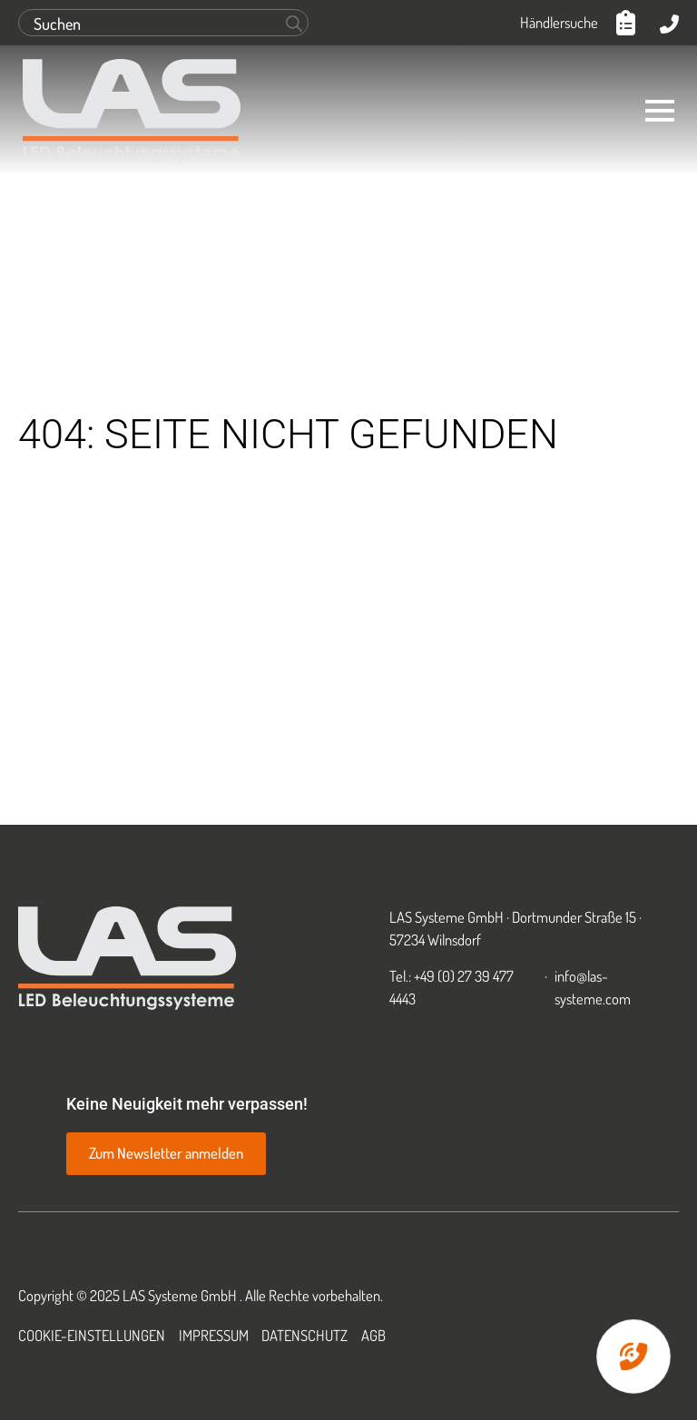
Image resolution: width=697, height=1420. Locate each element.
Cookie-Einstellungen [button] (91, 1335)
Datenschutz (304, 1335)
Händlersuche (559, 22)
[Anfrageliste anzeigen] (629, 22)
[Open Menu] (659, 110)
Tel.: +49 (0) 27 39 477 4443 (451, 987)
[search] (294, 23)
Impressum (214, 1335)
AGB (373, 1335)
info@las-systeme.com (593, 987)
